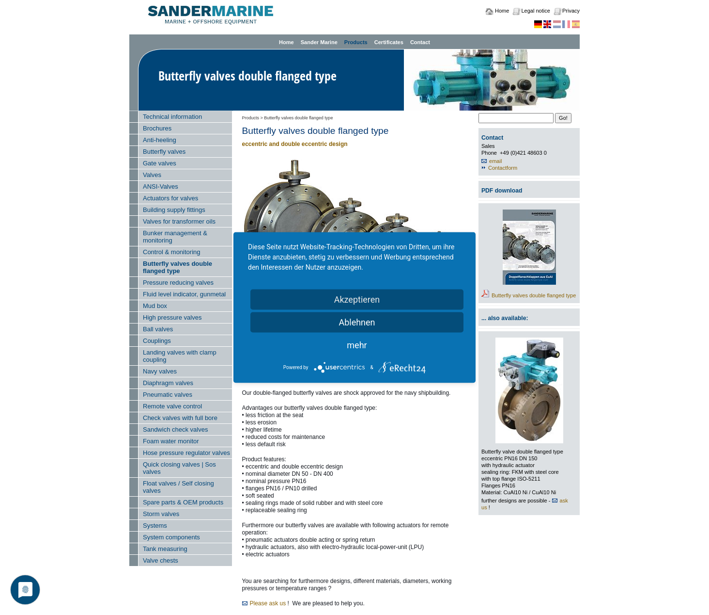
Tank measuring (165, 548)
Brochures (157, 128)
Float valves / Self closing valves (178, 487)
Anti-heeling (159, 140)
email (495, 161)
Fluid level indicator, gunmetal (184, 294)
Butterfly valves (164, 151)
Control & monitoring (171, 252)
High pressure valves (172, 317)
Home (502, 11)
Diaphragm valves (168, 383)
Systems (155, 525)
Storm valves (161, 514)
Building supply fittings (174, 209)
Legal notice (535, 11)
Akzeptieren (357, 299)
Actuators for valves (170, 198)
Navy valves (160, 371)
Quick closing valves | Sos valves (179, 468)
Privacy (571, 11)
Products (356, 42)
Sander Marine (319, 42)
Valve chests (160, 560)
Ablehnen (357, 322)
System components (171, 537)
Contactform (502, 168)
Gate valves (159, 163)
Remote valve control (172, 406)
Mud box (155, 305)
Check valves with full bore (180, 417)
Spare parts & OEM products (183, 502)
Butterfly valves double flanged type (177, 267)
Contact (420, 42)
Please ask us (268, 603)
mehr (357, 345)
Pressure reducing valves (178, 282)
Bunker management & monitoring (175, 236)
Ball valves (158, 329)
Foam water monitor (171, 441)
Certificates (388, 42)
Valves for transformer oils (179, 221)
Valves (152, 174)
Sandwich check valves (175, 429)
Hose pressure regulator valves (186, 452)
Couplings (157, 340)
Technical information (172, 116)
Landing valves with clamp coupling (179, 356)
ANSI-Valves (160, 186)
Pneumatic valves (167, 394)
